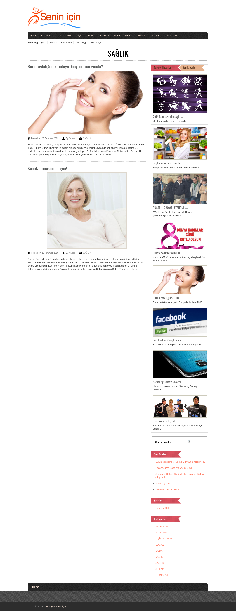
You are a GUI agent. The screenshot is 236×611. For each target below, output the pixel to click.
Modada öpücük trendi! (167, 489)
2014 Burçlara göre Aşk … (168, 117)
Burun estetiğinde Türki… (168, 298)
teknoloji (96, 42)
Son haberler (189, 67)
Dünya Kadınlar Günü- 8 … (168, 253)
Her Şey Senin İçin (55, 606)
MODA (116, 35)
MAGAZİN (103, 35)
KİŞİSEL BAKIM (85, 35)
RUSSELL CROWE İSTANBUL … (170, 208)
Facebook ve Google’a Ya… (168, 340)
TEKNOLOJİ (170, 35)
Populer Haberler (162, 67)
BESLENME (65, 35)
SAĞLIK (141, 35)
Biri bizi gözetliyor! (164, 421)
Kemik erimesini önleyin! (47, 168)
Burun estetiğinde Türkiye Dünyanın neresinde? (65, 66)
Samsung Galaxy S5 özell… (169, 382)
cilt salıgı (81, 42)
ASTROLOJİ (47, 35)
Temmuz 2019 (162, 508)
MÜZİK (129, 35)
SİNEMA (155, 35)
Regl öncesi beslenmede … (168, 163)
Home (33, 35)
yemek (53, 42)
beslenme (66, 42)
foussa (72, 138)
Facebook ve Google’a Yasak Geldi (173, 468)
